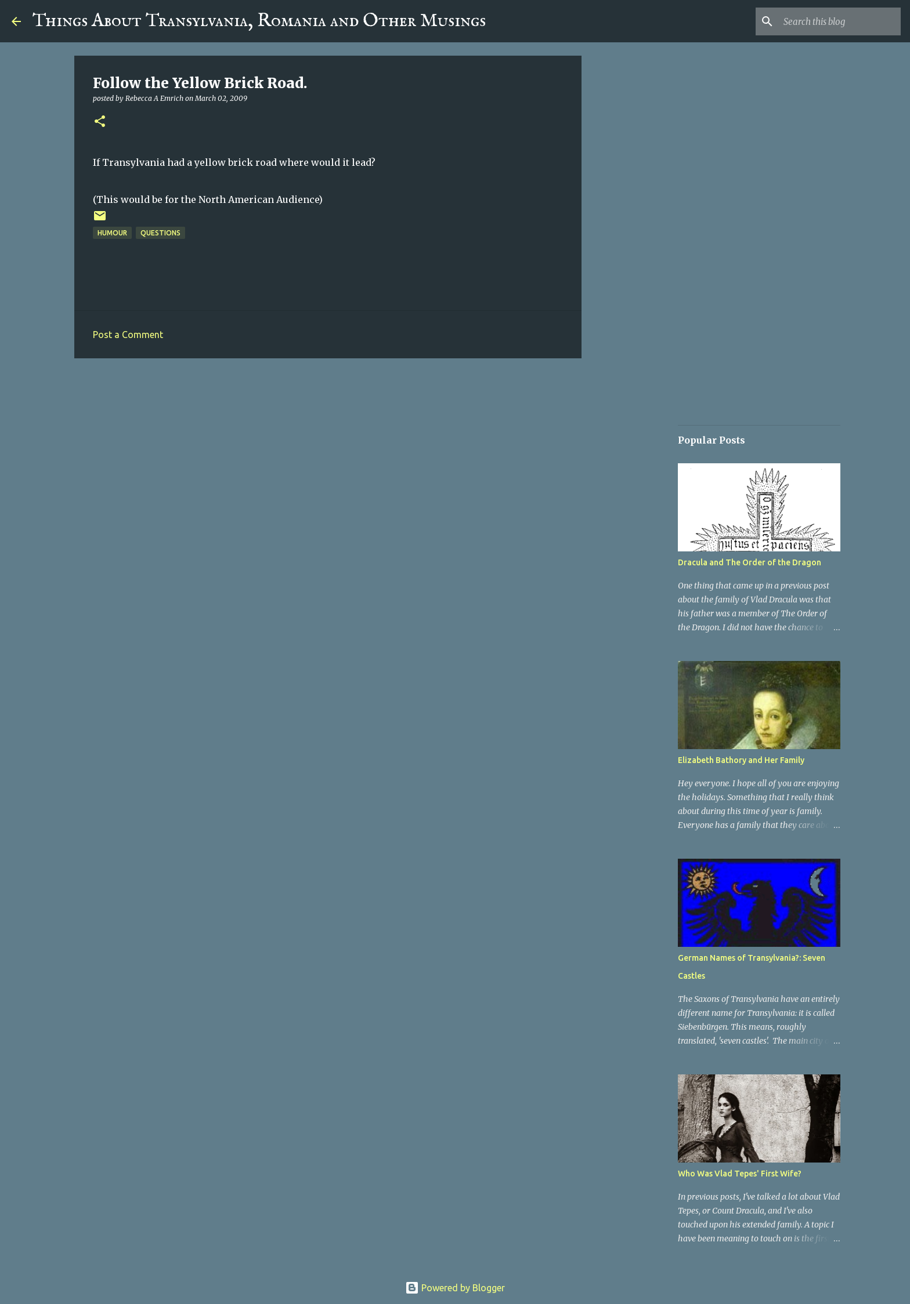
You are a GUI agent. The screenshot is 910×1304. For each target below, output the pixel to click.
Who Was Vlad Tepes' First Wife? (739, 1173)
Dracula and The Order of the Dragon (749, 562)
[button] (100, 122)
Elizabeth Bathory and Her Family (741, 760)
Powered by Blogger (455, 1288)
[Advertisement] (328, 457)
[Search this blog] (840, 21)
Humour (112, 233)
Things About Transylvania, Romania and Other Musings (259, 21)
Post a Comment (128, 334)
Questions (160, 233)
